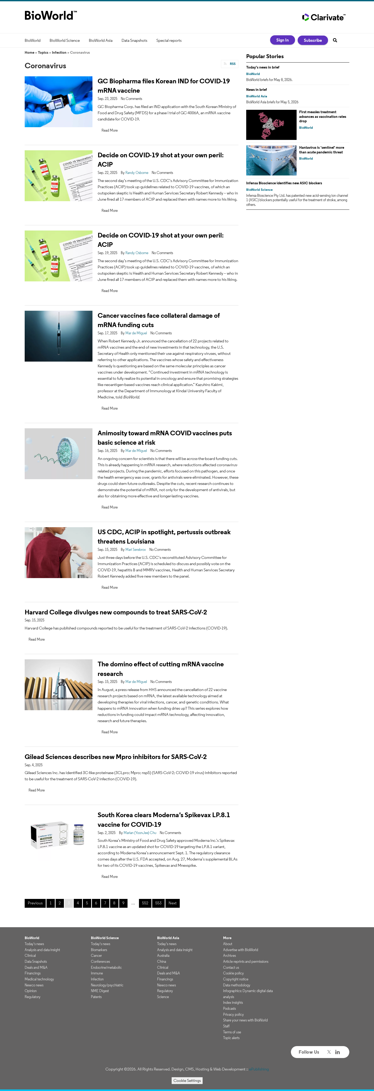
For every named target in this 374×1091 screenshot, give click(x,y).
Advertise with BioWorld (240, 949)
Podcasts (229, 1008)
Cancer (96, 955)
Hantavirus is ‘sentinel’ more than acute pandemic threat (321, 149)
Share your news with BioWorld (245, 1020)
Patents (96, 996)
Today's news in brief (262, 67)
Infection (59, 52)
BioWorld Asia (100, 40)
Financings (33, 973)
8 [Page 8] (114, 902)
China (161, 961)
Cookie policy (233, 973)
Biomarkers (99, 949)
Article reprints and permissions (245, 961)
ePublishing (259, 1069)
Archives (229, 955)
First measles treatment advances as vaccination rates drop (322, 116)
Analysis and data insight (42, 949)
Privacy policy (233, 1014)
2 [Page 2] (60, 902)
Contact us (231, 967)
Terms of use (232, 1032)
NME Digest (100, 990)
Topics (43, 52)
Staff (226, 1026)
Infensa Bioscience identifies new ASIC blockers (284, 183)
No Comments (131, 98)
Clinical (30, 955)
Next (173, 902)
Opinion (31, 990)
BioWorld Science (65, 40)
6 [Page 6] (96, 902)
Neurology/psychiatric (107, 985)
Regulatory (33, 996)
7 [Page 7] (105, 902)
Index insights (233, 1002)
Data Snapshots (134, 40)
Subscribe (313, 40)
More (227, 938)
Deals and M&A (36, 967)
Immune (97, 973)
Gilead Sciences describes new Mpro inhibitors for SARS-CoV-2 (116, 756)
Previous (35, 902)
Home (29, 52)
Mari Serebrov (135, 549)
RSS (232, 64)
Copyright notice (235, 979)
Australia (163, 955)
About (227, 943)
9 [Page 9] (123, 902)
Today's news (34, 943)
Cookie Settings (187, 1080)
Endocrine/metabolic (106, 967)
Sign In (282, 40)
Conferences (100, 961)
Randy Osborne (136, 172)
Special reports (169, 40)
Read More (110, 130)
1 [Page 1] (51, 902)
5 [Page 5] (87, 902)
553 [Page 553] (158, 902)
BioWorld (33, 40)
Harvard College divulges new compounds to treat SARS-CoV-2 (116, 612)
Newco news (34, 985)
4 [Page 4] (78, 902)
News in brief (256, 89)
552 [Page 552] (145, 902)
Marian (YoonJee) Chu (140, 832)
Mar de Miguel (136, 333)
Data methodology (236, 985)
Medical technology (39, 979)
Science (163, 996)
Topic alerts (231, 1037)
